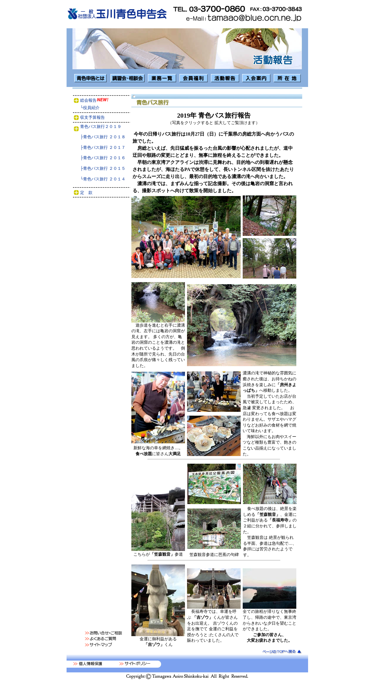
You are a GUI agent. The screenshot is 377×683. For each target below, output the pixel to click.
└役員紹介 (102, 108)
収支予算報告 (103, 117)
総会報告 (102, 100)
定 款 (104, 192)
